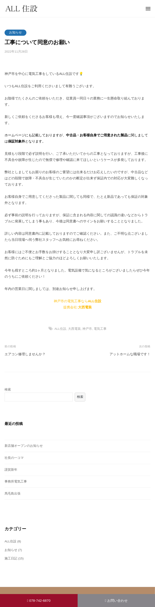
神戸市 (87, 328)
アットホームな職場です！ (129, 354)
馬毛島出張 (12, 493)
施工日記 (11, 558)
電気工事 (100, 328)
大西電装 (74, 328)
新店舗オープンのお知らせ (24, 445)
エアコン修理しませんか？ (25, 354)
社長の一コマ (14, 458)
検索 (8, 389)
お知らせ (15, 32)
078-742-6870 (39, 600)
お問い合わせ (116, 600)
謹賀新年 (11, 469)
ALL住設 (60, 328)
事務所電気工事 (16, 481)
